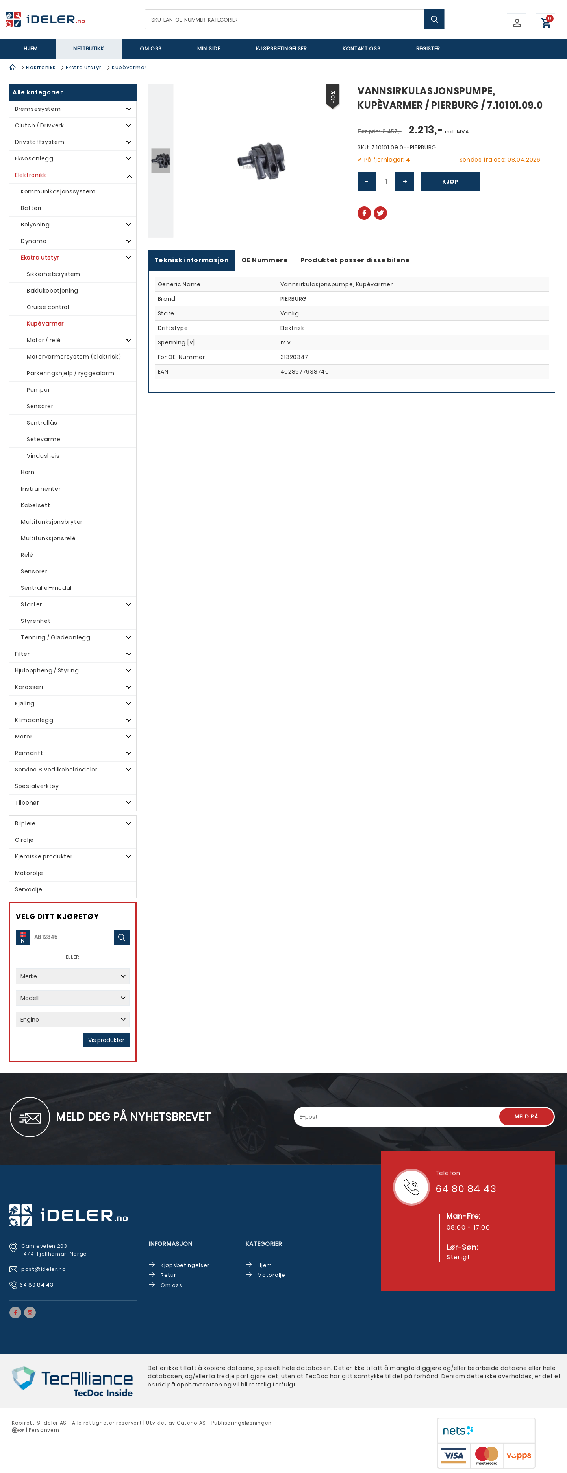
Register (428, 48)
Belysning (35, 224)
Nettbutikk (88, 48)
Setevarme (43, 439)
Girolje (24, 840)
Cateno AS (191, 1423)
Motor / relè (44, 340)
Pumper (38, 390)
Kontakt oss (362, 48)
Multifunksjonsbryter (52, 522)
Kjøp (450, 182)
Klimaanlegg (34, 720)
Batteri (31, 208)
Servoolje (28, 889)
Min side (208, 48)
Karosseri (29, 687)
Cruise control (48, 307)
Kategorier (264, 1243)
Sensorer (40, 406)
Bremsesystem (38, 109)
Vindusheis (43, 456)
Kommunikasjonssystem (58, 191)
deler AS (55, 1423)
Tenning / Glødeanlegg (56, 637)
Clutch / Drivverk (39, 125)
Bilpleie (25, 823)
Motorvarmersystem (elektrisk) (74, 357)
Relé (27, 555)
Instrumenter (41, 489)
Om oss (151, 48)
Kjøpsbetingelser (281, 48)
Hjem (31, 48)
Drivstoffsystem (40, 142)
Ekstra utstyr (83, 67)
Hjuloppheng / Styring (47, 670)
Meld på (526, 1116)
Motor (24, 736)
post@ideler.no (44, 1269)
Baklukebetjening (52, 291)
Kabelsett (35, 505)
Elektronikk (41, 67)
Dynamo (33, 241)
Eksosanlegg (34, 158)
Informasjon (170, 1243)
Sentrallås (42, 423)
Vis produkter (106, 1040)
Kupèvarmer (129, 67)
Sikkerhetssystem (53, 274)
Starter (31, 604)
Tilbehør (27, 802)
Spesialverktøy (37, 786)
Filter (22, 654)
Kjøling (25, 703)
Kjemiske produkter (44, 856)
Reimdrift (29, 753)
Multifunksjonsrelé (48, 538)
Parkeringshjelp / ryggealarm (71, 373)
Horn (28, 472)
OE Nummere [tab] (264, 260)
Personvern (44, 1430)
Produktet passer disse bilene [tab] (355, 260)
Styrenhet (35, 621)
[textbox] (295, 19)
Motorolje (29, 873)
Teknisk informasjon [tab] (191, 260)
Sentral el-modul (46, 588)
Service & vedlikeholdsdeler (56, 769)
